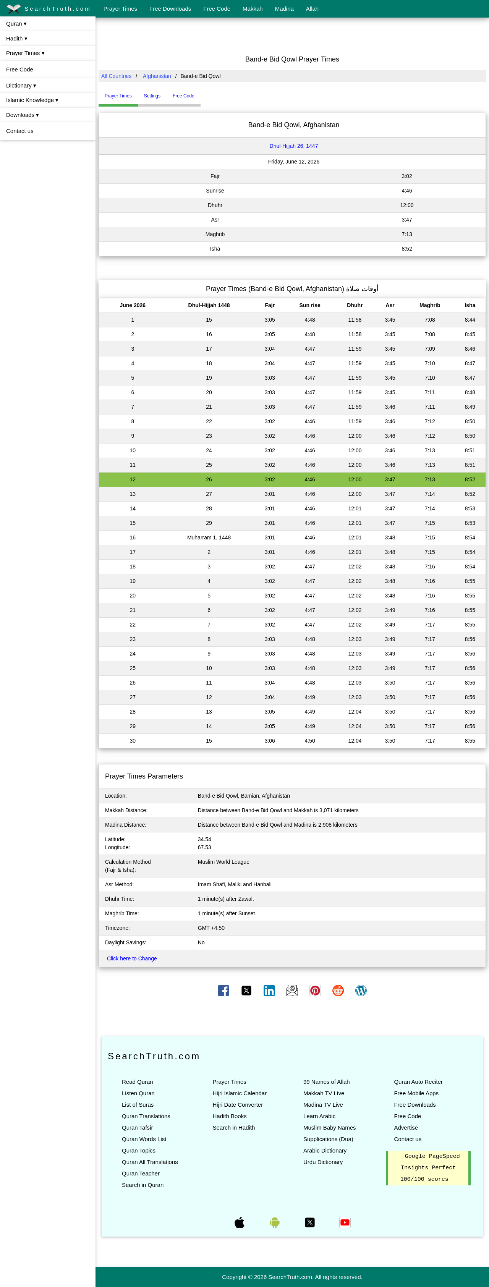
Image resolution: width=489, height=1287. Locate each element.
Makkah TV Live (323, 1093)
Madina (284, 8)
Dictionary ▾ (21, 85)
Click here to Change (132, 958)
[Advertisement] (292, 35)
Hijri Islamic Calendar (239, 1093)
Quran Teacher (141, 1173)
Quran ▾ (16, 23)
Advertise (406, 1127)
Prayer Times (120, 8)
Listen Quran (138, 1093)
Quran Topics (138, 1150)
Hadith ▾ (17, 38)
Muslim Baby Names (329, 1127)
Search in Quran (143, 1185)
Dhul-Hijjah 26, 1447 (294, 146)
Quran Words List (144, 1139)
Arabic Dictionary (325, 1150)
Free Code (216, 8)
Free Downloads (170, 8)
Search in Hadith (233, 1127)
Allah (312, 8)
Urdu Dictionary (323, 1162)
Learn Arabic (319, 1116)
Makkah (253, 8)
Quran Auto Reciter (418, 1081)
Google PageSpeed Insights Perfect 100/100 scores (430, 1168)
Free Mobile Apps (416, 1093)
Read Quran (137, 1081)
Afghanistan (157, 76)
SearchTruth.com (48, 9)
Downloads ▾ (22, 115)
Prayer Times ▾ (25, 53)
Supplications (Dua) (328, 1139)
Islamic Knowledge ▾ (32, 100)
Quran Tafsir (137, 1127)
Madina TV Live (323, 1104)
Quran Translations (146, 1116)
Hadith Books (229, 1116)
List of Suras (138, 1104)
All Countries (116, 76)
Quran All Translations (150, 1162)
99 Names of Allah (326, 1081)
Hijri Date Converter (237, 1104)
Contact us (20, 131)
